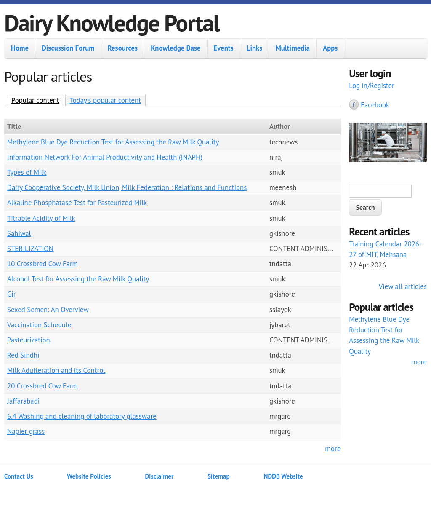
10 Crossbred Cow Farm (42, 263)
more (333, 448)
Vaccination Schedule (39, 324)
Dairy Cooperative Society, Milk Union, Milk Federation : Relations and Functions (127, 187)
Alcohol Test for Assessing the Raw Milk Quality (78, 278)
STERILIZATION (30, 248)
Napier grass (26, 431)
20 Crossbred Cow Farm (42, 385)
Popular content (37, 100)
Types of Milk (26, 172)
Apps (330, 48)
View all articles (403, 286)
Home (20, 48)
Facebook (375, 105)
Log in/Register (371, 85)
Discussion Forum (68, 48)
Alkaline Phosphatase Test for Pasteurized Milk (77, 202)
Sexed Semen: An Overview (48, 309)
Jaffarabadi (23, 401)
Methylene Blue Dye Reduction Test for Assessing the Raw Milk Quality (113, 142)
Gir (11, 294)
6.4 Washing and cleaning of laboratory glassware (82, 416)
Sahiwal (19, 233)
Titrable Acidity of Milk (41, 218)
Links (255, 48)
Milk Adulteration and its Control (56, 370)
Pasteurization (28, 340)
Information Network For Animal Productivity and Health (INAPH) (104, 157)
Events (224, 48)
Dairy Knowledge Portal (111, 22)
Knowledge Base (175, 48)
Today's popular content (105, 100)
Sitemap (219, 476)
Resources (123, 48)
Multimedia (292, 48)
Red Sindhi (23, 355)
